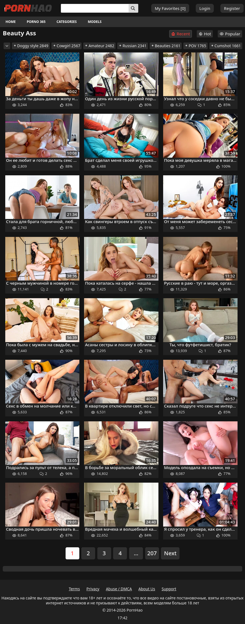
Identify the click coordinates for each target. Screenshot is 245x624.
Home (11, 21)
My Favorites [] (170, 8)
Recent (180, 34)
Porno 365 (36, 21)
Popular (230, 33)
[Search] (133, 8)
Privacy (93, 588)
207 (152, 553)
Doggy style (30, 45)
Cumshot (226, 45)
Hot (205, 33)
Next (170, 553)
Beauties (165, 45)
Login (204, 8)
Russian (133, 45)
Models (94, 21)
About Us (147, 588)
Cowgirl (66, 45)
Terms (74, 588)
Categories (67, 21)
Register (232, 8)
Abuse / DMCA (119, 588)
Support (169, 588)
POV (195, 45)
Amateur (99, 45)
